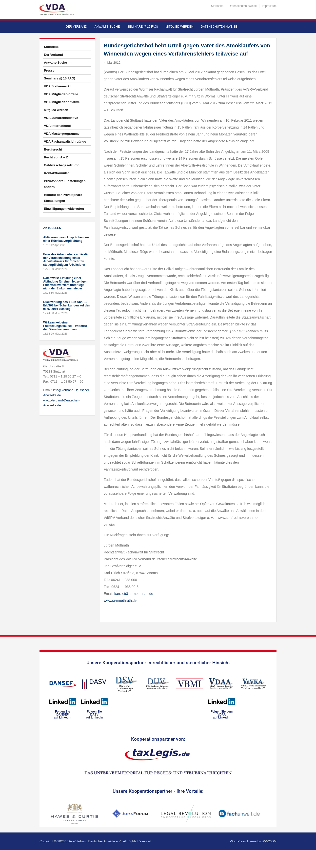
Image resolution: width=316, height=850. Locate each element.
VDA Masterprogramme (61, 133)
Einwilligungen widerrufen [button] (64, 208)
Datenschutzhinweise (243, 6)
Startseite (217, 6)
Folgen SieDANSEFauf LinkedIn (62, 714)
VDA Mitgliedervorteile (61, 94)
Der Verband (76, 26)
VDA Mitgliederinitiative (62, 102)
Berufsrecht (53, 149)
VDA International (57, 126)
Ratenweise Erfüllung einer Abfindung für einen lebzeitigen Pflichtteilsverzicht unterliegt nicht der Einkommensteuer (65, 283)
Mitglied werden (179, 26)
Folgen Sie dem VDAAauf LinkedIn (222, 714)
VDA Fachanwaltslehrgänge (65, 141)
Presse (49, 70)
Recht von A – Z (56, 157)
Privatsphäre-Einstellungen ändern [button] (64, 184)
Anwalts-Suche (107, 26)
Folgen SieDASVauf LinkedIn (94, 714)
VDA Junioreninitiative (61, 118)
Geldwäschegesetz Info (61, 165)
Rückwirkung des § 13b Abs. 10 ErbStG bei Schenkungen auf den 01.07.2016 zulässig (66, 305)
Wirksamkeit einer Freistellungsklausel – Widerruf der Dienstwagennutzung (65, 326)
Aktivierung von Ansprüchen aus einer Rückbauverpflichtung (66, 239)
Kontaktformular (56, 173)
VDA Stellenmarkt (57, 86)
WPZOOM (269, 841)
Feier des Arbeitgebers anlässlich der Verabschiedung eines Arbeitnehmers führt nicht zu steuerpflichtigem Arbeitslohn (66, 259)
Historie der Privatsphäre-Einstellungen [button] (63, 198)
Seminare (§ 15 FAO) (142, 26)
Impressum (269, 6)
